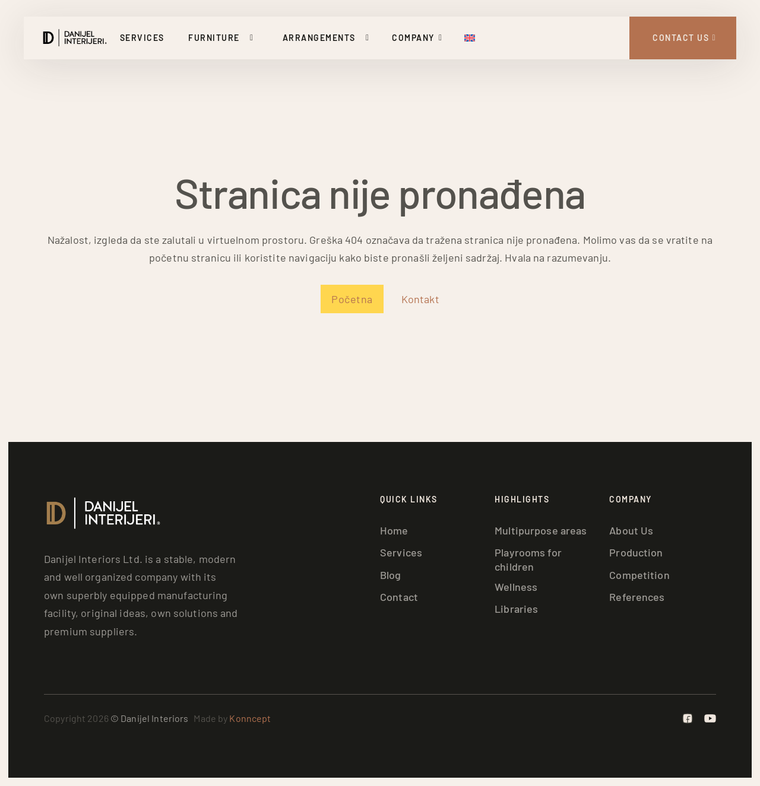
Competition (639, 574)
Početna (352, 299)
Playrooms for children (528, 559)
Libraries (516, 608)
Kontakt (420, 299)
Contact (399, 596)
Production (636, 552)
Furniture (214, 38)
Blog (390, 574)
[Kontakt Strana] (682, 38)
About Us (631, 530)
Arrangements (319, 38)
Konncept (250, 718)
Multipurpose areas (541, 530)
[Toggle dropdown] (254, 38)
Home (394, 530)
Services (142, 38)
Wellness (516, 586)
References (636, 596)
